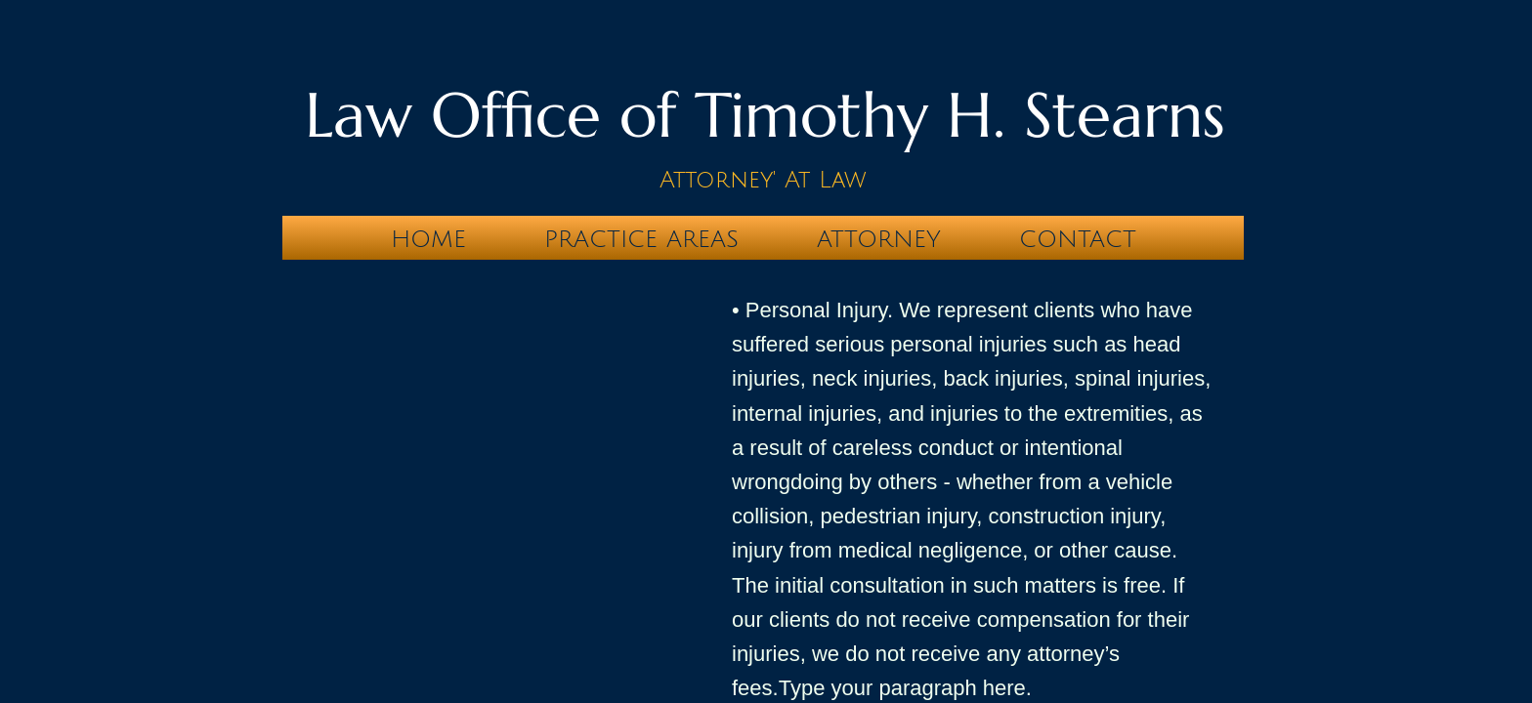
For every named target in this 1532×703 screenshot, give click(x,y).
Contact (1077, 239)
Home (428, 239)
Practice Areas (641, 239)
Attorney (879, 239)
